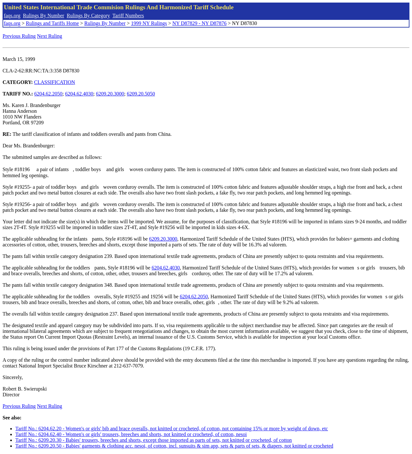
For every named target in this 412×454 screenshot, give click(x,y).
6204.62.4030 (79, 93)
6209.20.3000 (110, 93)
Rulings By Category (88, 15)
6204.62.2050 (48, 93)
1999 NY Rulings (149, 23)
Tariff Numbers (128, 15)
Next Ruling (49, 36)
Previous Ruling (19, 36)
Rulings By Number (43, 15)
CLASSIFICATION (54, 82)
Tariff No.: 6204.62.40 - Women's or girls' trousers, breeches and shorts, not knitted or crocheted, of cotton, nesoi (131, 434)
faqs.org (12, 15)
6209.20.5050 (141, 93)
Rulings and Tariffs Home (52, 23)
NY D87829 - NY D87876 (199, 23)
